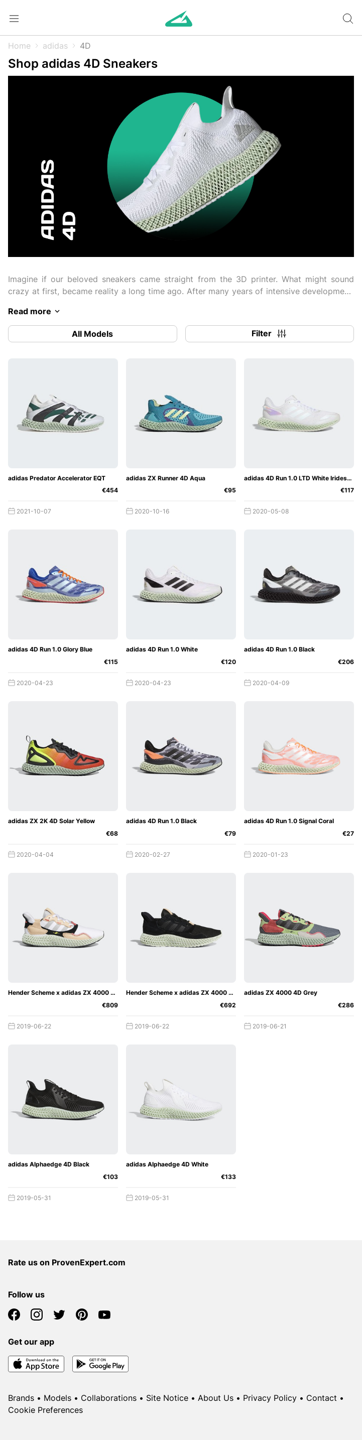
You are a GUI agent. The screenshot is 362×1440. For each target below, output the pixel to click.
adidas (55, 46)
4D (85, 46)
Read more (35, 311)
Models (57, 1398)
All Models (92, 334)
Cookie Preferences (45, 1410)
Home (19, 46)
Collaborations (109, 1398)
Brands (21, 1398)
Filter (270, 334)
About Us (215, 1398)
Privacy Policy (270, 1398)
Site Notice (167, 1398)
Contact (321, 1398)
